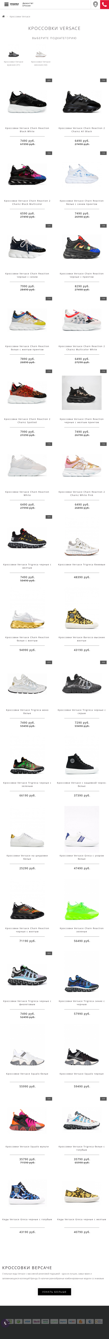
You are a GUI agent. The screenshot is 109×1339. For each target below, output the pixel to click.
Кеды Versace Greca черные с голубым (27, 1219)
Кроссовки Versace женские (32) (41, 55)
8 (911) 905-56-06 (104, 4)
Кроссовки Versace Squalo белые (27, 1073)
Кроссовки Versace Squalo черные (82, 1073)
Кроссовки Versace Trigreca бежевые (81, 564)
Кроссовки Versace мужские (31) (13, 55)
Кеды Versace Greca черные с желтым (81, 1219)
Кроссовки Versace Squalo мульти (27, 1146)
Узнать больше (54, 1291)
